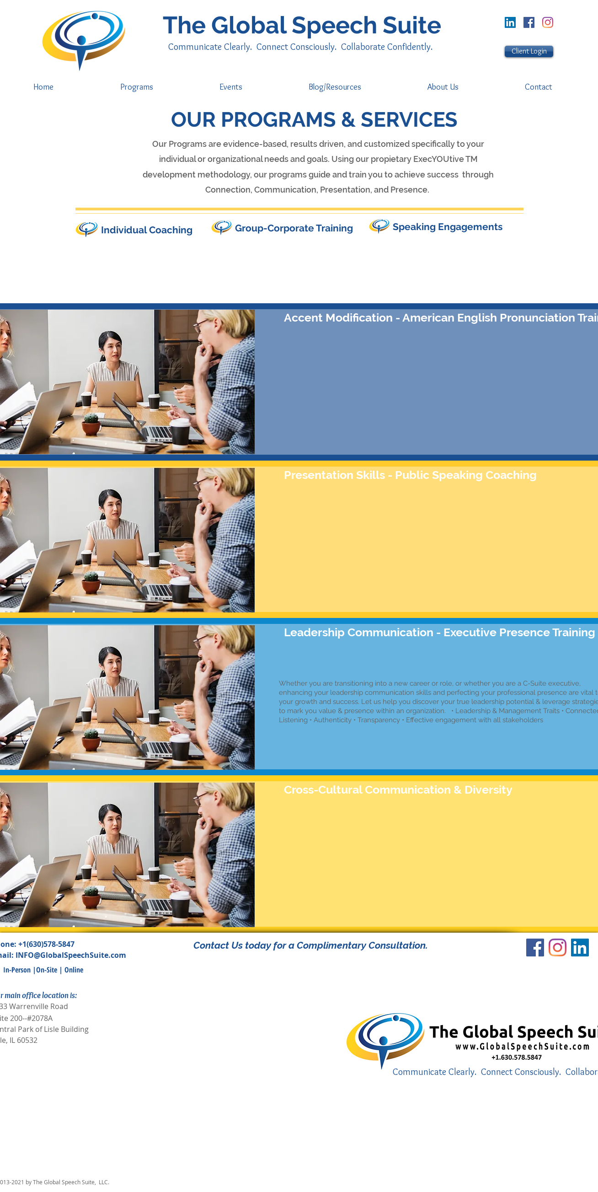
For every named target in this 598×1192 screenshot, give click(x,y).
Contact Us (218, 945)
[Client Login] (529, 51)
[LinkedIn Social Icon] (510, 22)
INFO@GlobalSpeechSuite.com (71, 955)
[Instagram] (547, 22)
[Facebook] (528, 22)
